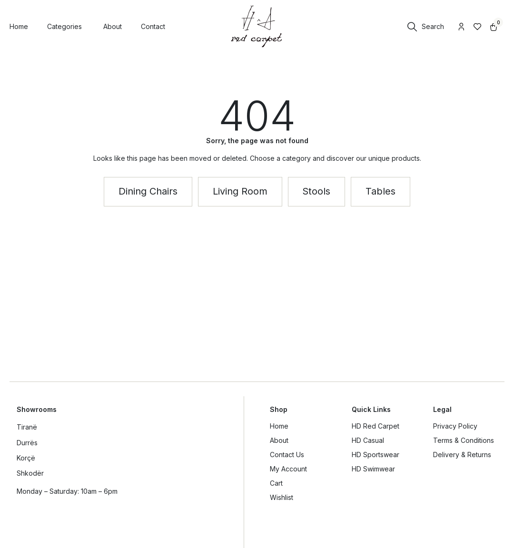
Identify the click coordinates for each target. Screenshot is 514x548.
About (279, 440)
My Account (288, 469)
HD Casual (368, 440)
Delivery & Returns (462, 454)
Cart (276, 483)
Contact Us (287, 454)
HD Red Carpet (375, 426)
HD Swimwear (373, 469)
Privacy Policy (455, 426)
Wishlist (281, 497)
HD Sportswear (375, 454)
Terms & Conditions (463, 440)
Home (279, 426)
